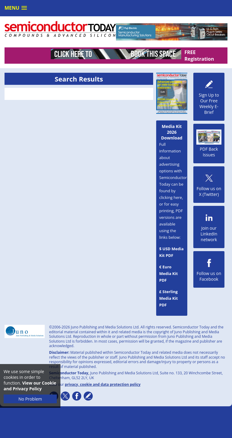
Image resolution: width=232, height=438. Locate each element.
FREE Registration (199, 55)
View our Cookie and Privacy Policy (30, 386)
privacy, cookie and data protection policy (103, 384)
